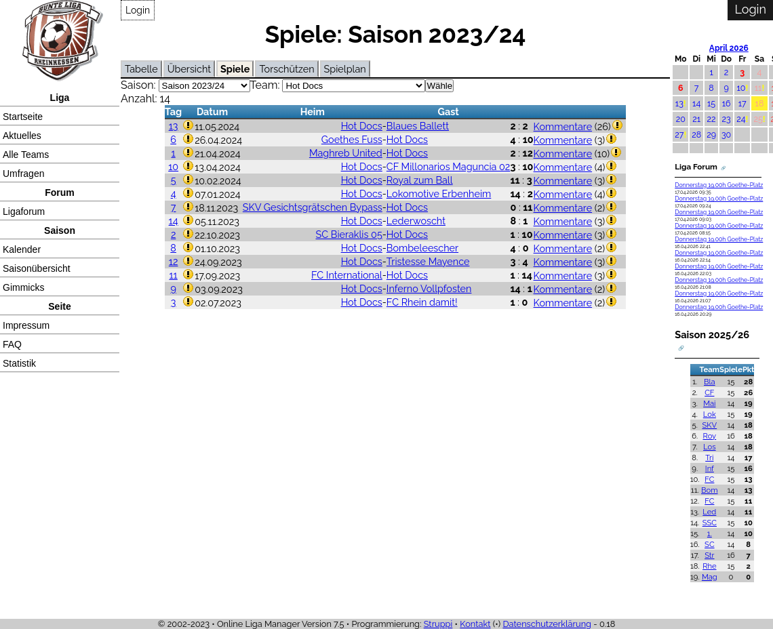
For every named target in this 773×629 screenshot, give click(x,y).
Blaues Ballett (417, 125)
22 (711, 119)
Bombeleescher (422, 247)
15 (711, 103)
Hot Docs (361, 125)
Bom (709, 490)
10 (173, 166)
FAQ (12, 344)
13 (173, 125)
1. (709, 533)
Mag (709, 577)
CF (709, 392)
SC (710, 544)
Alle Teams (26, 154)
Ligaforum (24, 211)
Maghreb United (345, 153)
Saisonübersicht (37, 268)
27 (679, 134)
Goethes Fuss (351, 139)
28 (696, 134)
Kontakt (475, 624)
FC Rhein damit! (422, 302)
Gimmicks (23, 287)
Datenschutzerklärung (546, 624)
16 (726, 103)
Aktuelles (22, 135)
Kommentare (563, 126)
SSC (709, 522)
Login (137, 10)
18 (759, 103)
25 (757, 119)
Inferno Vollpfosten (429, 288)
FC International (346, 275)
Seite (59, 306)
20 (681, 119)
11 (173, 275)
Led (709, 511)
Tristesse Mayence (428, 261)
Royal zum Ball (419, 180)
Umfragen (23, 173)
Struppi (438, 624)
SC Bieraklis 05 (349, 234)
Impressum (26, 325)
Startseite (23, 116)
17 (742, 103)
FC (709, 479)
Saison (59, 230)
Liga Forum (696, 166)
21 (696, 119)
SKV (709, 425)
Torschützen (286, 69)
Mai (709, 403)
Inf (709, 468)
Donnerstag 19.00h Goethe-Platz (719, 185)
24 (740, 119)
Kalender (22, 249)
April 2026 (729, 48)
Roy (709, 436)
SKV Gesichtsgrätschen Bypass (312, 207)
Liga (60, 97)
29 (711, 134)
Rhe (709, 566)
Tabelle (141, 69)
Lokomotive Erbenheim (438, 193)
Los (709, 446)
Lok (709, 414)
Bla (709, 381)
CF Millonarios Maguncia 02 (448, 166)
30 (726, 134)
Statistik (19, 363)
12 (173, 261)
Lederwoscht (415, 220)
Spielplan (345, 69)
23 (726, 119)
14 (173, 220)
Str (709, 555)
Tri (709, 457)
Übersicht (189, 69)
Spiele (235, 69)
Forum (60, 192)
